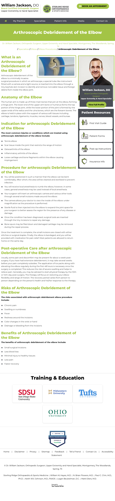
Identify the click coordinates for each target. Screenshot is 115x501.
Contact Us (102, 21)
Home (6, 21)
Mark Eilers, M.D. (89, 479)
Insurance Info (97, 161)
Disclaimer (20, 452)
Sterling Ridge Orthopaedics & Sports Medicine (25, 475)
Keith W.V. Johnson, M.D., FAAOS (40, 479)
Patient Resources (96, 112)
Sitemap (46, 452)
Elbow (34, 49)
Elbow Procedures (47, 49)
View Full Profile (96, 105)
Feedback (59, 452)
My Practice (19, 21)
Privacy (33, 452)
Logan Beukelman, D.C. (68, 479)
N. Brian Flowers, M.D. (83, 475)
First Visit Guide (98, 123)
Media (81, 21)
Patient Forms (97, 136)
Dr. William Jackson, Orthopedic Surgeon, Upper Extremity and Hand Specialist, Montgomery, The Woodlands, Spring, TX (58, 44)
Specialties (39, 21)
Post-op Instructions (100, 149)
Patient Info (60, 21)
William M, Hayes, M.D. (60, 475)
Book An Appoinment (94, 6)
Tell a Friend (75, 452)
